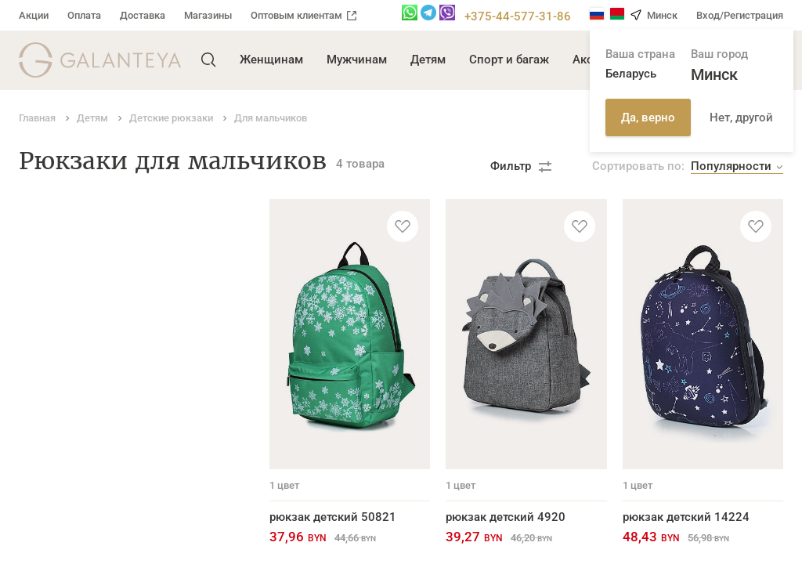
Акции (34, 15)
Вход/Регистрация (739, 15)
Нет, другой (741, 117)
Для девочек (54, 229)
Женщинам (271, 59)
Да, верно (648, 117)
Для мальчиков (62, 254)
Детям (428, 59)
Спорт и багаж (509, 59)
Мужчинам (357, 59)
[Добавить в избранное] (402, 226)
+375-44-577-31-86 (517, 16)
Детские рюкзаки (67, 207)
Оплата (84, 15)
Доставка (142, 15)
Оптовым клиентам (303, 15)
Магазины (208, 15)
